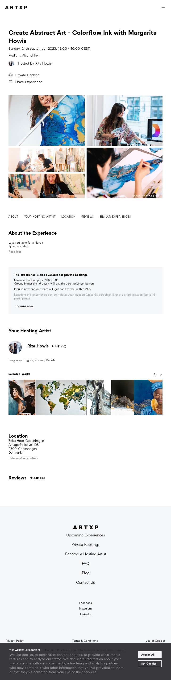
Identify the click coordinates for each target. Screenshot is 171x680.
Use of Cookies (155, 641)
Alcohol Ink (30, 55)
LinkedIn (85, 614)
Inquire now (24, 306)
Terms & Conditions (85, 641)
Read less (14, 251)
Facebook (85, 603)
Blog (85, 572)
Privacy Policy (15, 641)
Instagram (85, 608)
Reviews (87, 216)
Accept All (147, 655)
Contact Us (85, 582)
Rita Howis (43, 63)
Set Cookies (148, 664)
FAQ (85, 563)
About (13, 216)
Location (68, 216)
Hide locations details (23, 458)
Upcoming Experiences (85, 535)
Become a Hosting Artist (85, 554)
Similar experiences (115, 216)
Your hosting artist (40, 216)
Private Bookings (85, 544)
